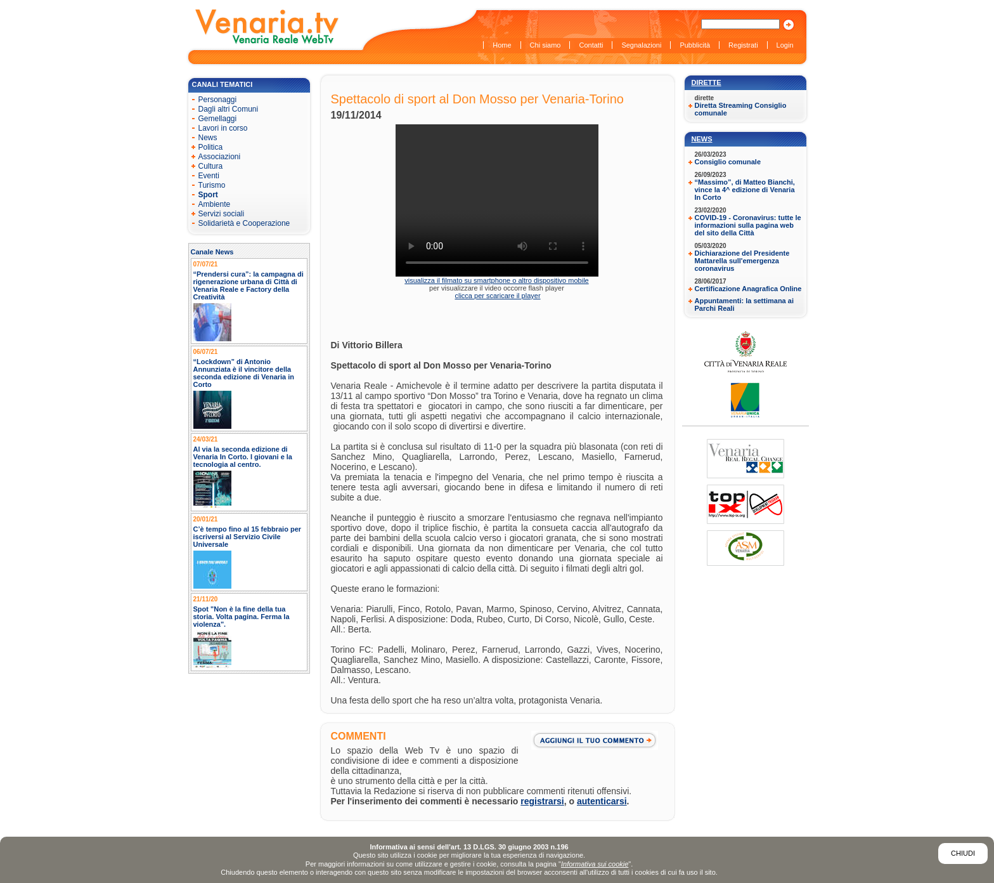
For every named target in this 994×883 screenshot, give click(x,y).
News (702, 139)
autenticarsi (602, 801)
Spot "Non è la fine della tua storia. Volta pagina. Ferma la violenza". (241, 616)
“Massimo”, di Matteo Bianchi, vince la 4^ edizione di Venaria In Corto (745, 189)
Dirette (706, 82)
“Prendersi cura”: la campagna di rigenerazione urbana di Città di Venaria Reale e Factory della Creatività (248, 285)
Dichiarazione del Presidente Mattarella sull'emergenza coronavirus (742, 260)
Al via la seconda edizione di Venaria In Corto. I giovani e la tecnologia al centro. (243, 456)
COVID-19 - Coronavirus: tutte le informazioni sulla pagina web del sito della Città (748, 225)
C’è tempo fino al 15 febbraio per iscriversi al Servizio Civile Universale (247, 536)
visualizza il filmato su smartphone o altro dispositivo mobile (496, 280)
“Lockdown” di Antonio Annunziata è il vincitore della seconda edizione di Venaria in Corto (244, 373)
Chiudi (963, 853)
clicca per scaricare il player (497, 295)
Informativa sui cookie (594, 864)
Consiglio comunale (728, 162)
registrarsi (542, 801)
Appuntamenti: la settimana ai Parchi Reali (744, 304)
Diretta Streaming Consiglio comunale (741, 109)
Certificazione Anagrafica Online (748, 288)
